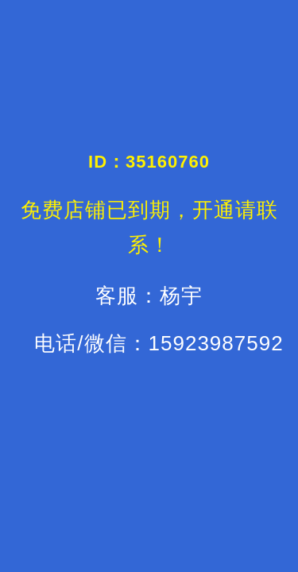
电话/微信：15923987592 (158, 343)
